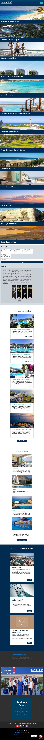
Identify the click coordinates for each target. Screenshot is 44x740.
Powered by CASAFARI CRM (22, 737)
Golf (18, 253)
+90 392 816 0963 (23, 730)
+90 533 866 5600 (25, 732)
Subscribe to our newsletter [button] (28, 723)
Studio (12, 250)
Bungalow (18, 250)
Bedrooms (12, 249)
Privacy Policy (11, 723)
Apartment (5, 250)
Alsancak (30, 251)
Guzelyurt (24, 253)
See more (22, 440)
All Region (24, 249)
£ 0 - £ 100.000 (6, 255)
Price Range (6, 254)
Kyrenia (24, 250)
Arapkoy (30, 253)
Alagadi (30, 250)
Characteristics (18, 249)
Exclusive (18, 251)
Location (30, 249)
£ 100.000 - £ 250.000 (6, 256)
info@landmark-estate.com (24, 734)
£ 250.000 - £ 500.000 (6, 258)
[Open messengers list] (41, 736)
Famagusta (24, 251)
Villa (5, 251)
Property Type (5, 249)
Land (5, 253)
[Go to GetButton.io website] (41, 738)
